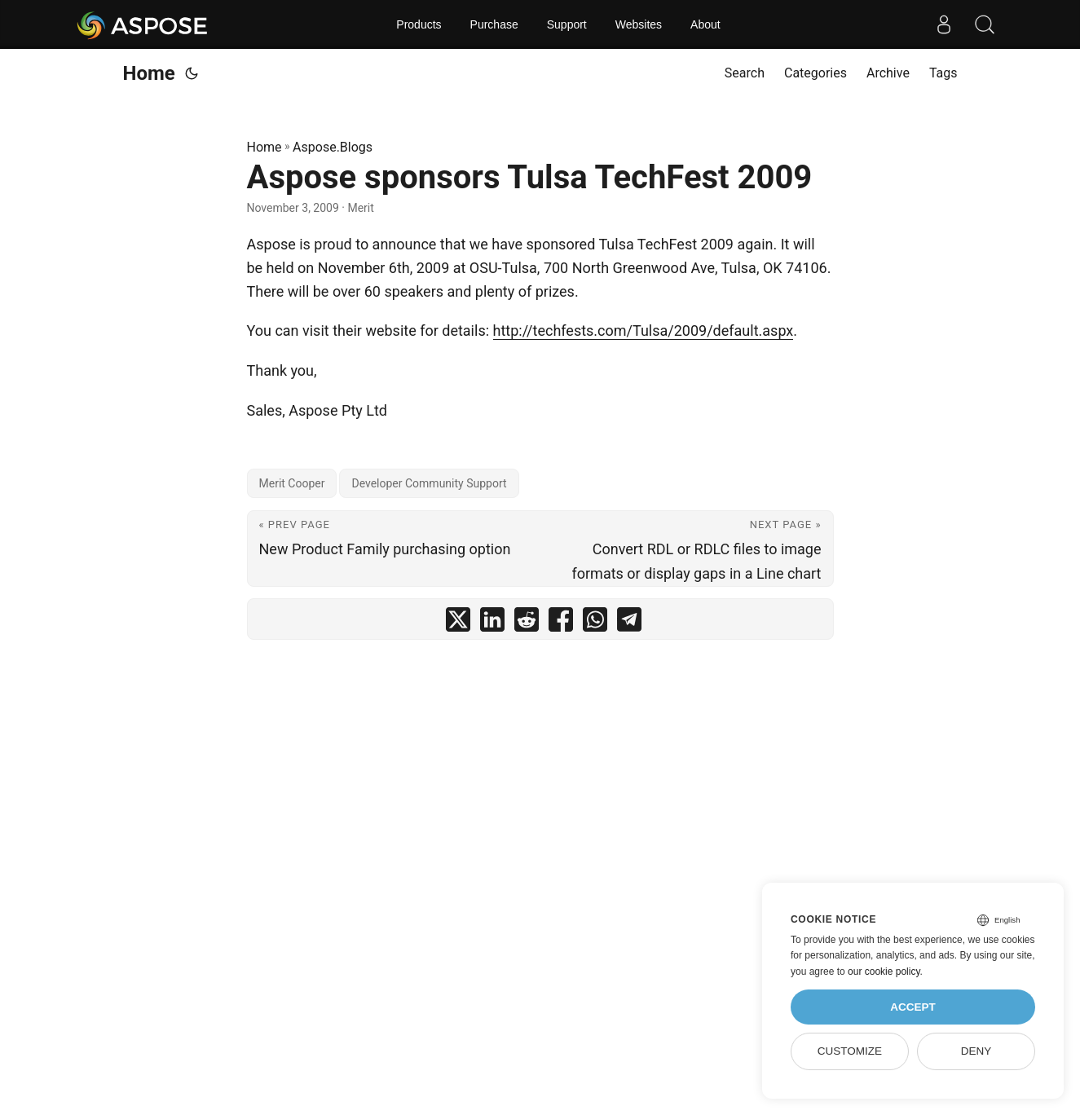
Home (149, 73)
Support (567, 24)
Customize (850, 1051)
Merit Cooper (292, 483)
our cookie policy (884, 971)
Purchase (494, 24)
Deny (976, 1051)
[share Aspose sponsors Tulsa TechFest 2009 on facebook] (561, 623)
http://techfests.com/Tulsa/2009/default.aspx (643, 330)
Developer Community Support (428, 483)
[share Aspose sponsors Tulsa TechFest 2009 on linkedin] (492, 623)
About (705, 24)
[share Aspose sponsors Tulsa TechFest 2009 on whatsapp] (595, 623)
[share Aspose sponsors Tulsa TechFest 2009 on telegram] (629, 623)
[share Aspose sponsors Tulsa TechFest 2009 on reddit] (526, 623)
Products (418, 24)
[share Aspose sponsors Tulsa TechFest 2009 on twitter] (458, 623)
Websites (638, 24)
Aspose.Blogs (332, 147)
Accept (913, 1007)
